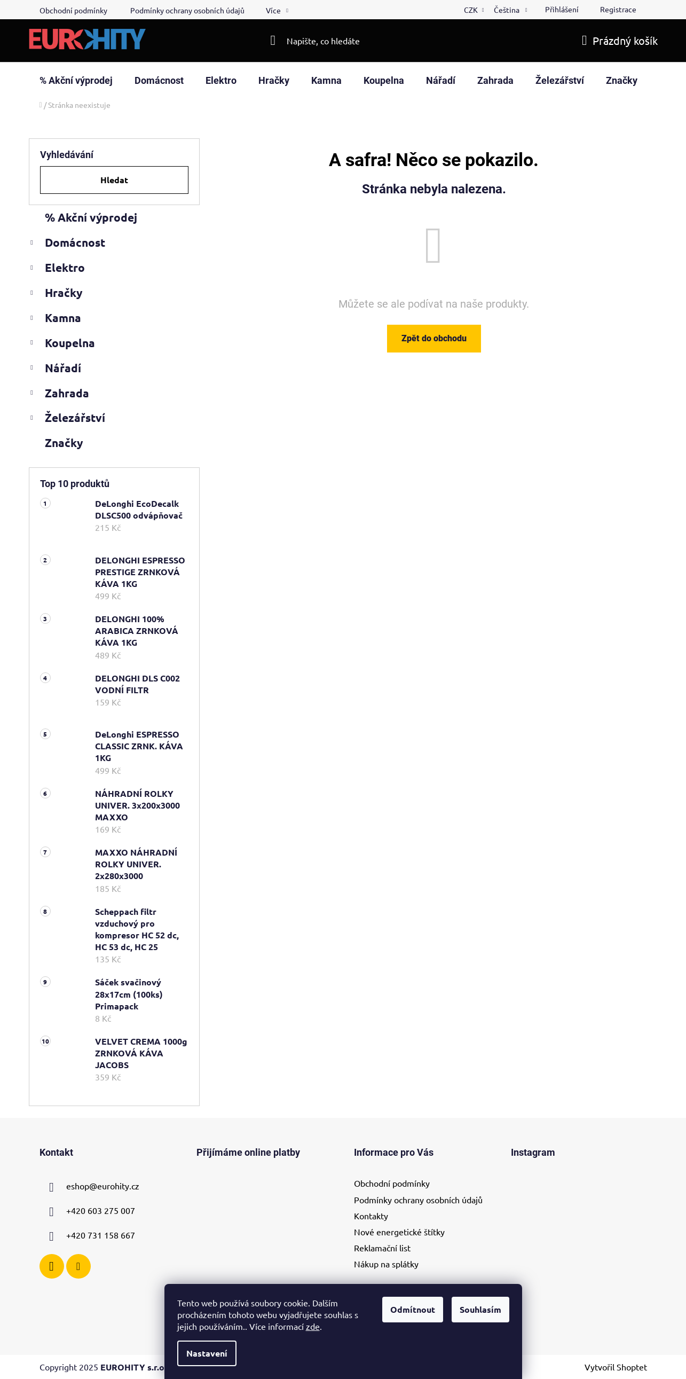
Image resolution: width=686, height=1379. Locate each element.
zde (313, 1326)
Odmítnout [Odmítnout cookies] (412, 1309)
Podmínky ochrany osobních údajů (187, 10)
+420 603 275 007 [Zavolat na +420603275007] (100, 1210)
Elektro (57, 269)
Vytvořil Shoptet (616, 1366)
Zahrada (59, 395)
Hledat (114, 179)
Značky (64, 442)
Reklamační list (382, 1247)
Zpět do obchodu (434, 338)
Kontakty (371, 1215)
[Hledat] (343, 40)
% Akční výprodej (92, 217)
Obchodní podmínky (73, 10)
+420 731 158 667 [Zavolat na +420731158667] (100, 1235)
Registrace (618, 9)
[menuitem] (76, 80)
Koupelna (62, 344)
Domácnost (67, 244)
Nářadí (55, 370)
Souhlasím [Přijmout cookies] (480, 1309)
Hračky (55, 294)
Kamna (55, 319)
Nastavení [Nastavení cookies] (206, 1353)
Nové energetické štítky (399, 1231)
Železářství (67, 419)
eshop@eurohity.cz (102, 1186)
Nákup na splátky (386, 1263)
